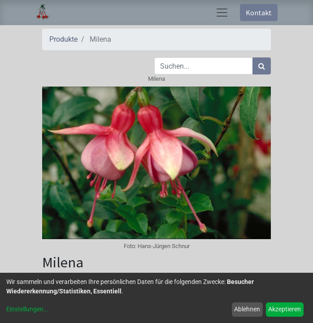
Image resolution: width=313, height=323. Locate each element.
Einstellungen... (27, 309)
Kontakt (259, 12)
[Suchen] (261, 65)
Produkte (63, 39)
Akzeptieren (284, 309)
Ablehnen (247, 309)
